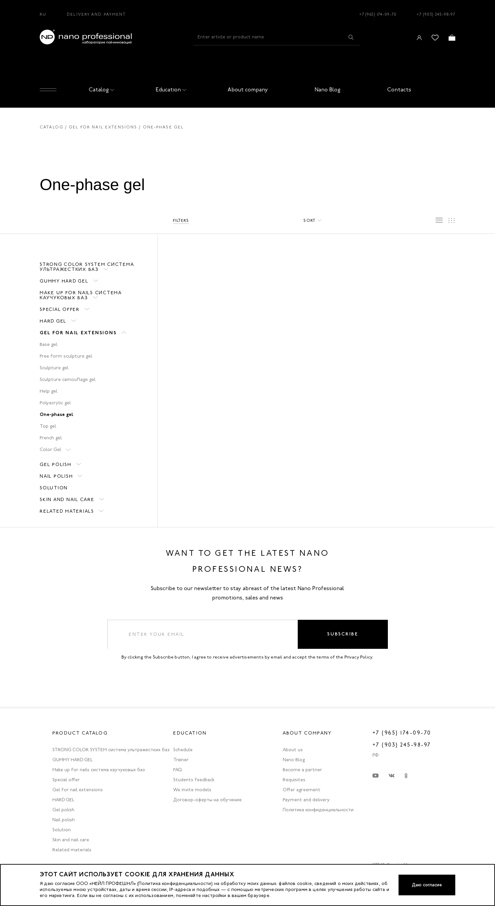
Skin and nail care (67, 499)
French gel (51, 438)
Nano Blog (327, 89)
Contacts (399, 89)
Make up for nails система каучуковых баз (80, 295)
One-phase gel (56, 414)
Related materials (67, 511)
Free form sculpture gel (66, 356)
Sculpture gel (54, 368)
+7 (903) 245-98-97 (436, 14)
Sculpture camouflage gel (67, 379)
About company (248, 89)
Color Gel (50, 449)
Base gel (48, 344)
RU (43, 14)
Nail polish (56, 476)
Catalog (100, 89)
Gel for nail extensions (103, 127)
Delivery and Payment (96, 14)
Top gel (48, 426)
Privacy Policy (358, 658)
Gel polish (55, 464)
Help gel (48, 391)
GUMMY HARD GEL (64, 281)
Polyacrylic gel (55, 403)
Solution (54, 488)
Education (170, 89)
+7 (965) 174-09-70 (378, 14)
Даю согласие (426, 885)
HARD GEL (53, 321)
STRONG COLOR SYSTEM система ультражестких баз (87, 267)
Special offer (60, 309)
